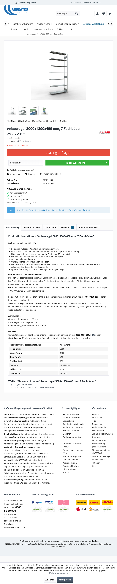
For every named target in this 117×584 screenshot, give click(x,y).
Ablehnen (49, 579)
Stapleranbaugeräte (72, 456)
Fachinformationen (71, 414)
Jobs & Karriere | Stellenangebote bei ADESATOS (101, 450)
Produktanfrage (99, 440)
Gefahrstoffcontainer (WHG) (72, 445)
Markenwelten (98, 459)
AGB (94, 421)
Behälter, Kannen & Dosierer (72, 432)
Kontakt (95, 414)
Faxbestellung (98, 443)
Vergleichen (13, 174)
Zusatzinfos (50, 227)
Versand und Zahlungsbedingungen (102, 432)
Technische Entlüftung (73, 427)
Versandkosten (68, 541)
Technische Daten (32, 227)
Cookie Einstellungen (101, 456)
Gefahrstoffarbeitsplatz (73, 424)
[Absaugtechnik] (44, 24)
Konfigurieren (65, 579)
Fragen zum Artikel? (50, 174)
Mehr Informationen (58, 573)
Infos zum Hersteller (88, 227)
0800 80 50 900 (95, 2)
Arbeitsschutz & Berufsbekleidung (71, 464)
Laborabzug (68, 421)
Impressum (97, 417)
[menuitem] (110, 13)
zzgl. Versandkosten (23, 141)
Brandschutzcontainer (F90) (73, 452)
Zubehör (67, 227)
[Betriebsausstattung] (93, 24)
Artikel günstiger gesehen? (20, 170)
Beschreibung (12, 227)
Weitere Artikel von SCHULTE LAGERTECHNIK (32, 387)
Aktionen (96, 463)
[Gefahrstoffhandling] (23, 24)
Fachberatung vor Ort (27, 2)
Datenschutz (98, 424)
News (94, 466)
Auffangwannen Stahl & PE (73, 438)
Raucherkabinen (70, 459)
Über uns (96, 437)
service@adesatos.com (14, 527)
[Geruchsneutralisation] (67, 24)
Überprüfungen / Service (70, 471)
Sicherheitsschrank (71, 417)
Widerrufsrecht (99, 427)
